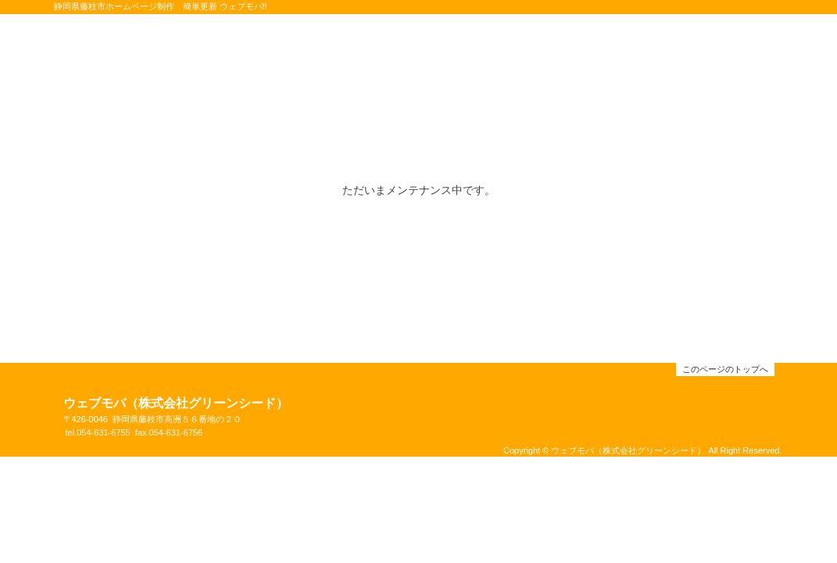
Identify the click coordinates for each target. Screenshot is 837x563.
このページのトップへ (725, 369)
